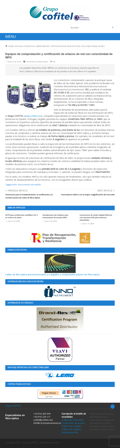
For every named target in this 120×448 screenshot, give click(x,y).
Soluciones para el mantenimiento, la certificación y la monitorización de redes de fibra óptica (29, 196)
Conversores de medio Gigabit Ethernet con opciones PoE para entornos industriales (96, 217)
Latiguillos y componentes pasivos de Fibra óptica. (74, 274)
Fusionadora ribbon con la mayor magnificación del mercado (88, 194)
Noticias (19, 46)
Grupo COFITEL (13, 405)
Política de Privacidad (72, 419)
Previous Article (18, 190)
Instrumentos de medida (29, 184)
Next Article (104, 190)
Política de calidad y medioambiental (71, 431)
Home (9, 46)
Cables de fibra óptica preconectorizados (40, 265)
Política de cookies (71, 426)
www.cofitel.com (33, 115)
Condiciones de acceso (73, 423)
